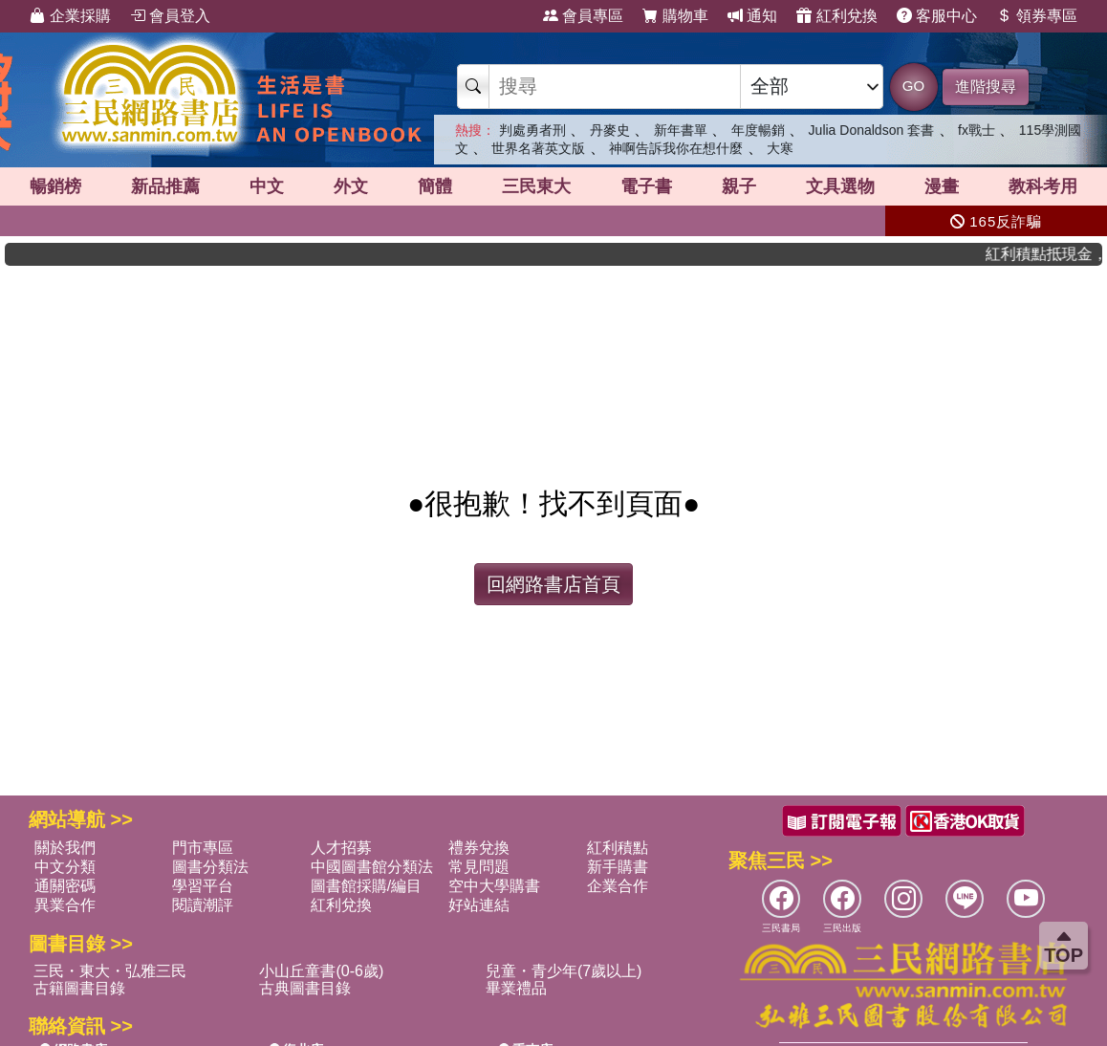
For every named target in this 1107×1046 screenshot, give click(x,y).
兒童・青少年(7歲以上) (564, 971)
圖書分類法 (210, 867)
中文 (267, 186)
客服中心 (937, 16)
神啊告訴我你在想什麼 (676, 148)
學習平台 (202, 886)
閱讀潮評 (202, 905)
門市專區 (202, 847)
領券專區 (1036, 16)
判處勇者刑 (532, 130)
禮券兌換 (479, 847)
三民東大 (536, 186)
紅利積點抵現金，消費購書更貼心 (1053, 254)
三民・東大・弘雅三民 (109, 971)
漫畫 (941, 186)
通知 (752, 16)
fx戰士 (976, 130)
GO (913, 85)
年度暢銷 (758, 130)
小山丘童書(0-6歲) (321, 971)
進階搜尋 (985, 86)
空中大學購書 (494, 886)
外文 (351, 186)
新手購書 (617, 867)
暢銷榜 (55, 186)
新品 (165, 186)
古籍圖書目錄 (79, 988)
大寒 (780, 148)
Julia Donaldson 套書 (872, 130)
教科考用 (1043, 186)
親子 (739, 186)
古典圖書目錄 (305, 988)
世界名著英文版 (538, 148)
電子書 (646, 186)
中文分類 (65, 867)
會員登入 (170, 16)
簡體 (435, 186)
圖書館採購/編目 (366, 886)
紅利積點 (617, 847)
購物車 (674, 16)
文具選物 (840, 186)
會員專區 (583, 16)
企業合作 (617, 886)
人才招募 (341, 847)
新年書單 (680, 130)
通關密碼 (65, 886)
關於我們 (65, 847)
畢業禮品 (516, 988)
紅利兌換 (836, 16)
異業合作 (65, 905)
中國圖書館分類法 (372, 867)
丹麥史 (610, 130)
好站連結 (479, 905)
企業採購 (70, 16)
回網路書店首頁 (553, 584)
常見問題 (479, 867)
